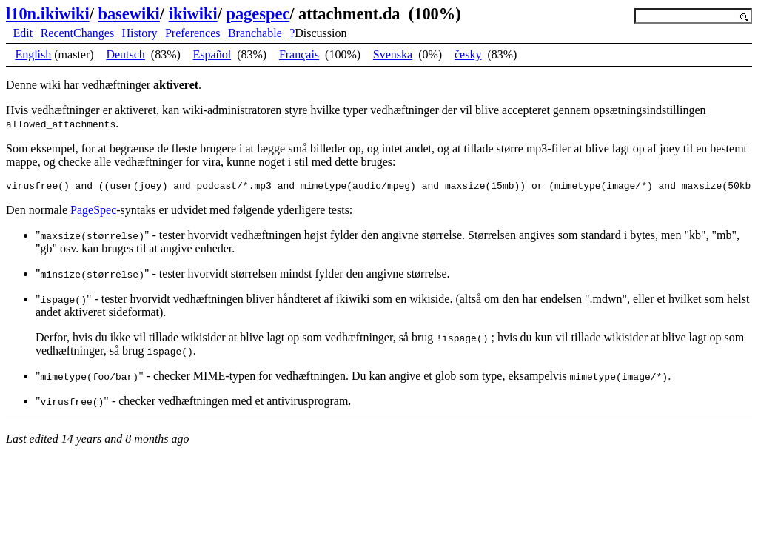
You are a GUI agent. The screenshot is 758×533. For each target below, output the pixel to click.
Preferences (193, 33)
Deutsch (125, 54)
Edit (23, 33)
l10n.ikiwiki (48, 13)
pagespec (257, 13)
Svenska (392, 54)
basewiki (128, 13)
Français (299, 54)
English (33, 54)
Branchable (255, 33)
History (140, 33)
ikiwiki (193, 13)
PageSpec (93, 212)
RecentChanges (78, 33)
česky (468, 54)
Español (212, 54)
